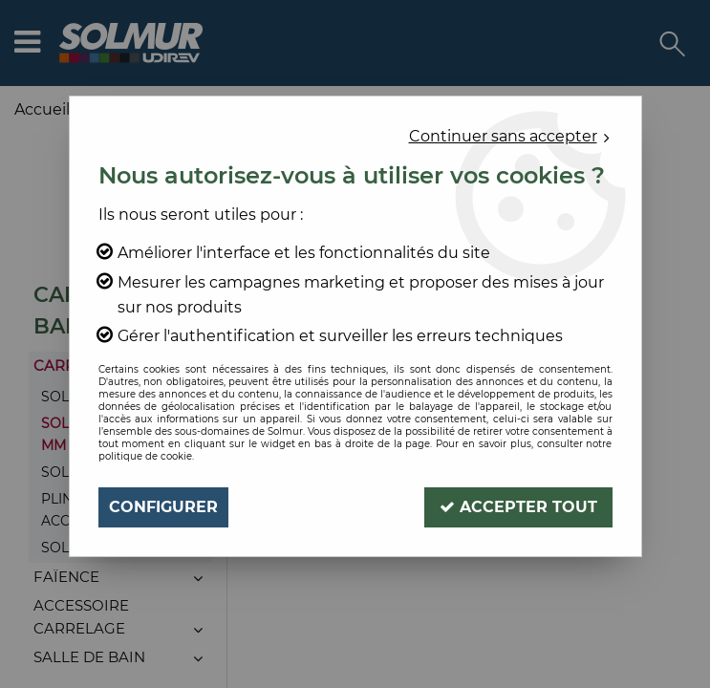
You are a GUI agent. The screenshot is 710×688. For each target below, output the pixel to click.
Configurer (163, 507)
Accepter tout (518, 507)
